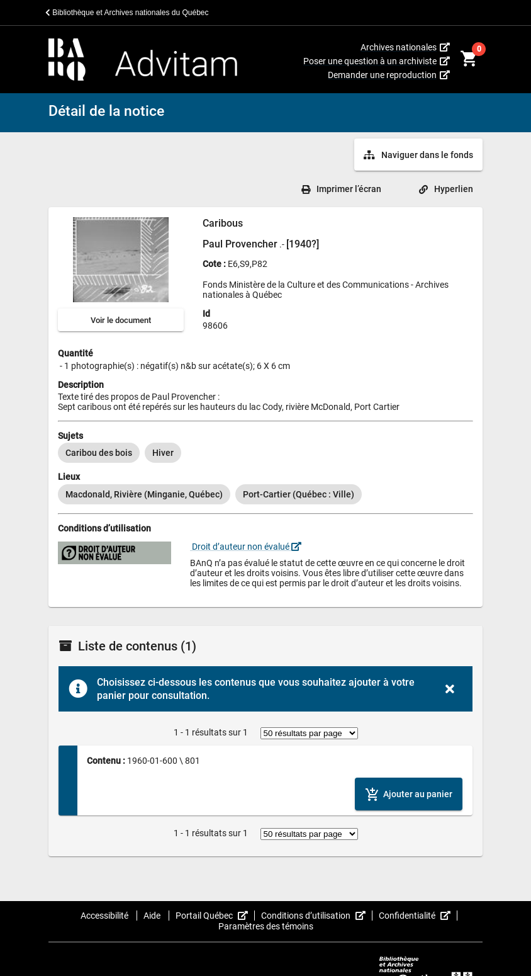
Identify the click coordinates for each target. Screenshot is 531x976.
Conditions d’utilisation (316, 916)
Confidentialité (418, 916)
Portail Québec (215, 916)
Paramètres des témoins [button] (265, 926)
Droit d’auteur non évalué (245, 547)
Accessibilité (105, 916)
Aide (152, 916)
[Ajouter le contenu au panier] (408, 794)
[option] (99, 453)
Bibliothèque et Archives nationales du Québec (127, 12)
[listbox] (265, 452)
